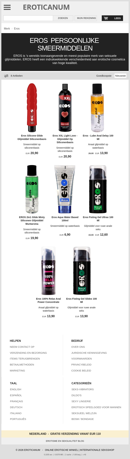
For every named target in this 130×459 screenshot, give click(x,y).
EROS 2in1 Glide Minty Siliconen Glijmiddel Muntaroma (32, 220)
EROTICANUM (46, 7)
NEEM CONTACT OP (22, 346)
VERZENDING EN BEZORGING (28, 352)
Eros (17, 28)
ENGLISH (15, 389)
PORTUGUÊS (18, 419)
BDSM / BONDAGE (82, 419)
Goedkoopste (103, 75)
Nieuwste (120, 75)
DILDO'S (76, 395)
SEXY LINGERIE (81, 401)
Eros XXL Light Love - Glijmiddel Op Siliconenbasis (65, 139)
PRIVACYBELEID (81, 364)
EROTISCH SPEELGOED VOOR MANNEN (96, 407)
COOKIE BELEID (81, 370)
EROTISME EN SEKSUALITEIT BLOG (65, 441)
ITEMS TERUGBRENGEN (25, 358)
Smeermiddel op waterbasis (65, 226)
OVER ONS (78, 346)
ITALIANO (15, 413)
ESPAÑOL (16, 395)
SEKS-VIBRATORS (82, 389)
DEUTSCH (16, 407)
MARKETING (17, 370)
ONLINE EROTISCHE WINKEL (61, 450)
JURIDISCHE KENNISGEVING (89, 352)
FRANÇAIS (16, 401)
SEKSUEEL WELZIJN (83, 413)
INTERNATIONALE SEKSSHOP (97, 450)
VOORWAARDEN (81, 358)
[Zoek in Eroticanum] (28, 18)
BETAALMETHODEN (22, 364)
